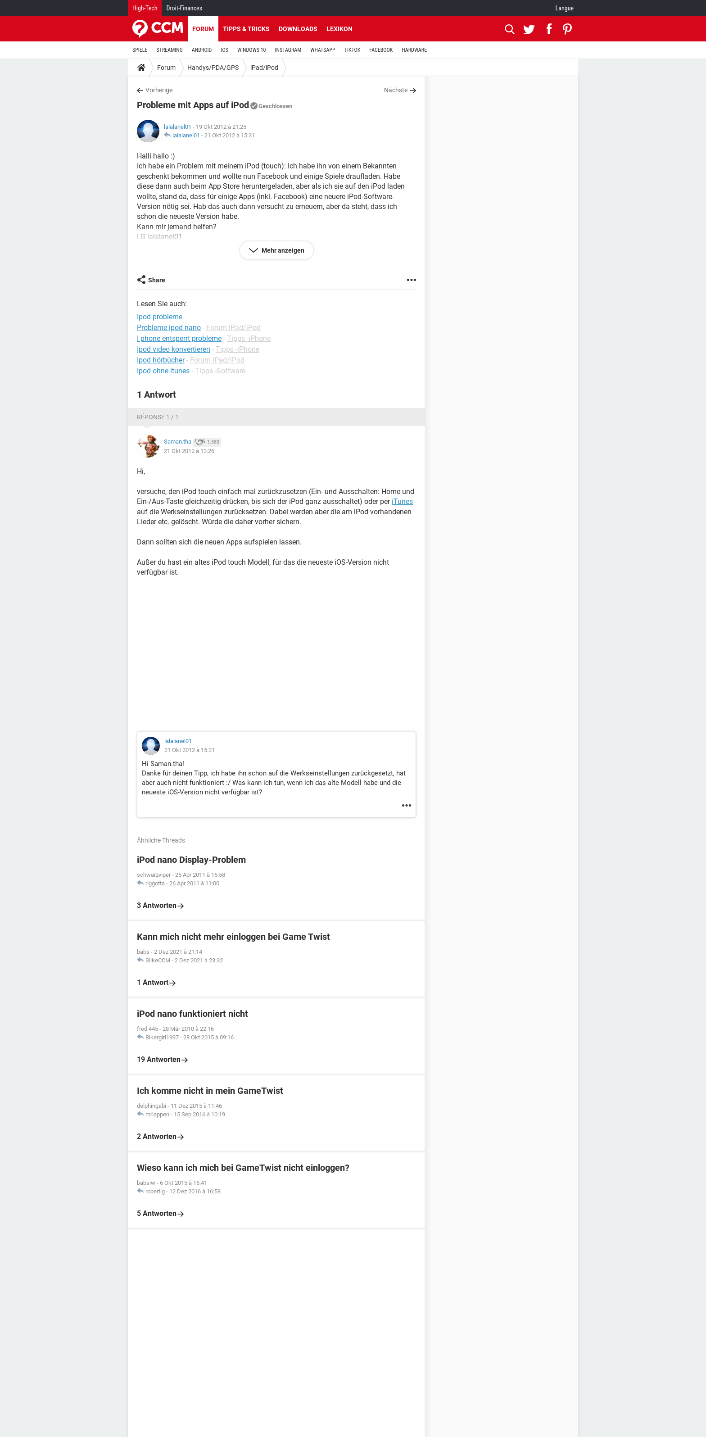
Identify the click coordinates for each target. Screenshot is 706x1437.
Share (156, 280)
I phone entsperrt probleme (179, 338)
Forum (203, 28)
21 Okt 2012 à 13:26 (189, 451)
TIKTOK (352, 50)
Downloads (298, 28)
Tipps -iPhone (249, 338)
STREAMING (170, 50)
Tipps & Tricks (246, 28)
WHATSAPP (322, 50)
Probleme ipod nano (169, 327)
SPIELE (140, 50)
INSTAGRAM (288, 50)
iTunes (402, 501)
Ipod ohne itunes (163, 371)
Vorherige (158, 90)
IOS (224, 50)
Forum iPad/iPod (233, 327)
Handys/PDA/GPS (213, 67)
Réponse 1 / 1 (158, 417)
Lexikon (339, 28)
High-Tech (144, 8)
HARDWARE (414, 50)
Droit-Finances (184, 8)
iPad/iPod (264, 67)
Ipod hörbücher (161, 360)
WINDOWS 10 (251, 50)
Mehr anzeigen (282, 250)
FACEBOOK (381, 50)
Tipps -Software (220, 371)
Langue (565, 8)
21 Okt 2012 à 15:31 (229, 135)
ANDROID (202, 50)
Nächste (395, 90)
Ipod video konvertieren (173, 349)
